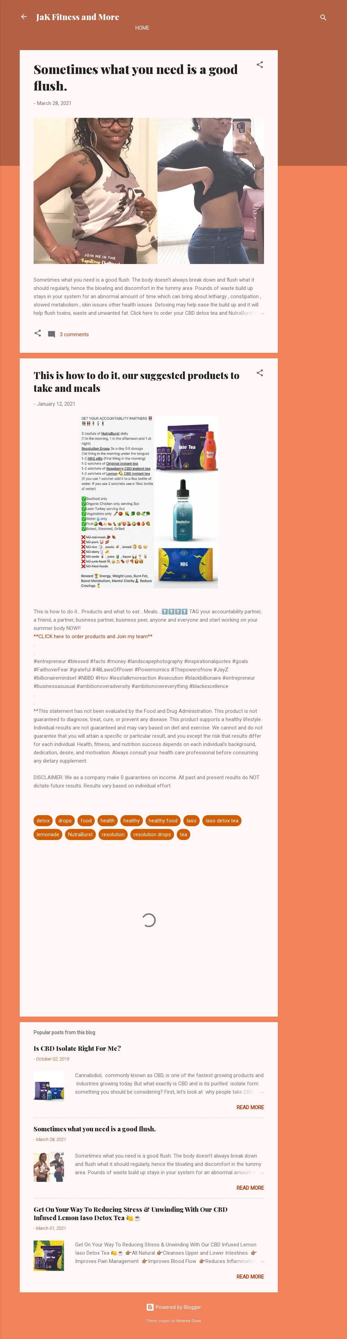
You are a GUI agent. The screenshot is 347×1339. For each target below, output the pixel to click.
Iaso (191, 821)
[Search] (323, 18)
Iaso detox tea (222, 821)
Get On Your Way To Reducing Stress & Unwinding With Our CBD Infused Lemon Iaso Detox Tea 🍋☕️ (131, 1213)
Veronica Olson (188, 1321)
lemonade (48, 834)
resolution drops (152, 834)
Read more (250, 1107)
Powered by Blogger (173, 1307)
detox (43, 821)
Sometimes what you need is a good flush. (95, 1129)
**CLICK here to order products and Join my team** (93, 636)
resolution (113, 834)
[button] (260, 65)
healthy (132, 821)
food (86, 821)
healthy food (163, 821)
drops (65, 821)
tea (183, 834)
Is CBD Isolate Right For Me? (77, 1048)
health (108, 821)
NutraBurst (80, 834)
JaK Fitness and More (77, 16)
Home (142, 28)
